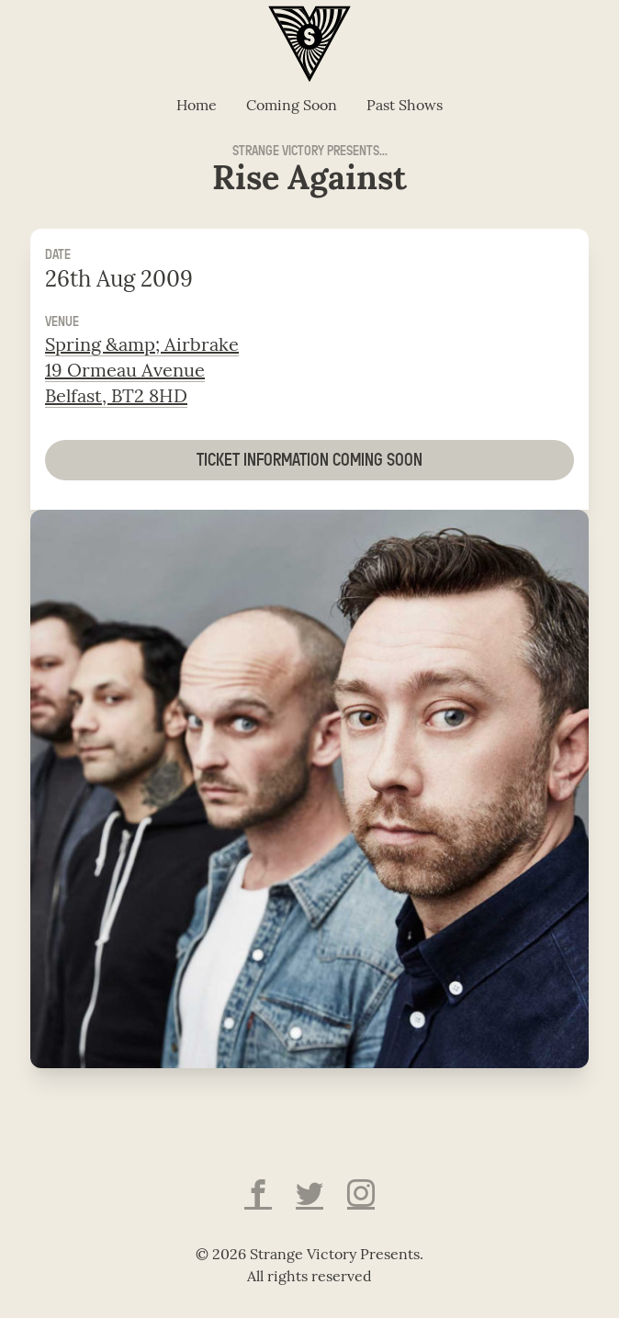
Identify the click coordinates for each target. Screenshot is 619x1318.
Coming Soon (291, 106)
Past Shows (404, 106)
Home (196, 106)
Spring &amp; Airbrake (142, 346)
